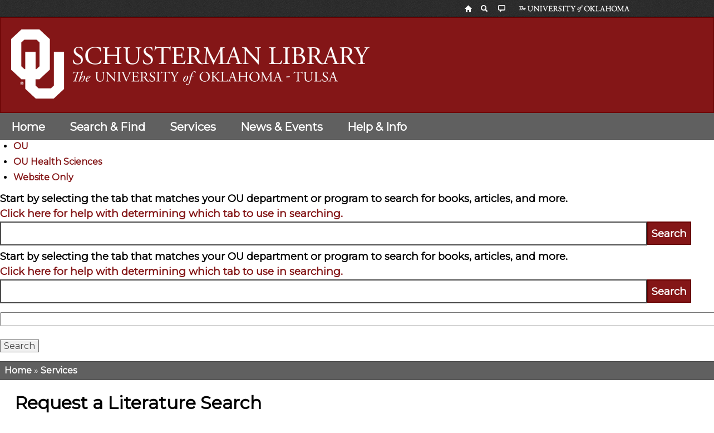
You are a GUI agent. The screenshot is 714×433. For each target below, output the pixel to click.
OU (20, 146)
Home (28, 127)
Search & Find (107, 127)
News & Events (281, 127)
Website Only (43, 177)
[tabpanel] (357, 218)
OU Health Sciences (57, 161)
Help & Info (377, 127)
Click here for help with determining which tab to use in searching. (171, 213)
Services (193, 127)
